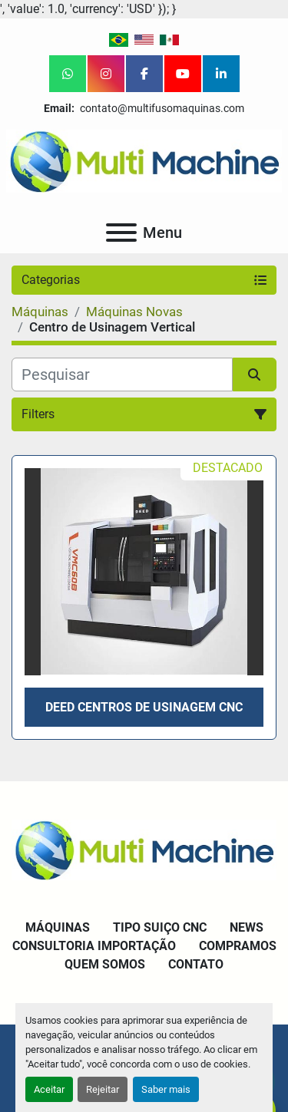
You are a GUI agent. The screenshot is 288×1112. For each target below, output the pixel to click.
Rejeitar (102, 1089)
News (246, 927)
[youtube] (182, 73)
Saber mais (165, 1089)
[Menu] (121, 232)
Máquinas (57, 927)
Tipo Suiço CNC (160, 927)
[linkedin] (221, 73)
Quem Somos (105, 964)
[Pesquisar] (122, 374)
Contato (195, 964)
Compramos (237, 946)
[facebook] (144, 73)
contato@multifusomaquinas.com (161, 108)
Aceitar (49, 1089)
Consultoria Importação (94, 946)
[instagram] (106, 73)
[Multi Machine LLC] (144, 849)
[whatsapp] (67, 73)
